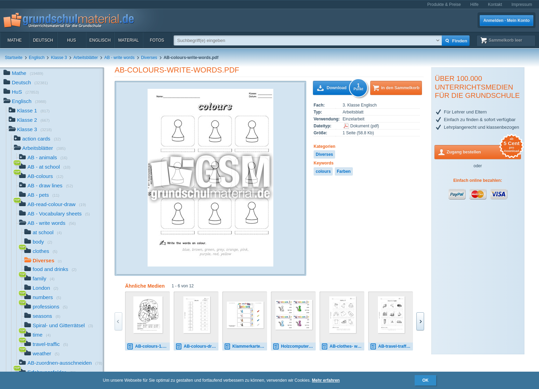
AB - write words (119, 57)
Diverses (149, 57)
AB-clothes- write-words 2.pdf (342, 346)
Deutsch (43, 40)
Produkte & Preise (444, 4)
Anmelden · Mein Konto (506, 20)
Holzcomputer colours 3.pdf (294, 346)
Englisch (99, 40)
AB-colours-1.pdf (148, 346)
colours (323, 171)
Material (128, 40)
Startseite (14, 57)
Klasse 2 (29, 120)
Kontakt (495, 4)
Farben (344, 171)
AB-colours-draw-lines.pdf (196, 346)
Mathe (14, 40)
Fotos (157, 40)
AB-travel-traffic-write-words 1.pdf (391, 346)
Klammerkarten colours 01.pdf (245, 346)
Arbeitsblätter (85, 57)
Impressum (522, 4)
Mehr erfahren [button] (326, 380)
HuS (71, 40)
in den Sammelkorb (400, 87)
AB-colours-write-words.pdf (177, 70)
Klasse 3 (59, 57)
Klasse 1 (29, 111)
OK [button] (425, 380)
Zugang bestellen (484, 151)
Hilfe (474, 4)
